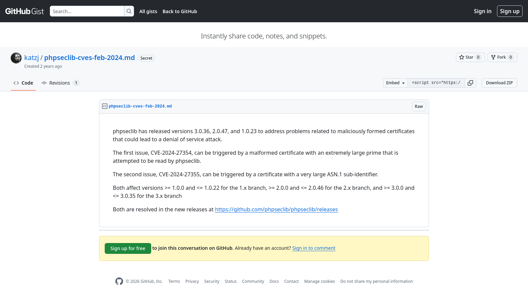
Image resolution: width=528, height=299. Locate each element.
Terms (174, 281)
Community (253, 281)
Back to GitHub (180, 11)
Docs (274, 281)
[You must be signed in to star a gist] (470, 57)
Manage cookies (319, 281)
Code (23, 83)
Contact (291, 281)
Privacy (192, 281)
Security (212, 281)
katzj (31, 57)
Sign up (510, 11)
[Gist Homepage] (24, 11)
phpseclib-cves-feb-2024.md (89, 57)
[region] (264, 170)
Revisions (60, 83)
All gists (148, 11)
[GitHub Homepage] (119, 281)
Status (231, 281)
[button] (470, 83)
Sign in (483, 11)
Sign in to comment (313, 248)
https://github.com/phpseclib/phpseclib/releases (276, 209)
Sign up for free (127, 248)
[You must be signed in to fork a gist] (502, 57)
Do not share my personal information (376, 281)
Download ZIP (499, 83)
